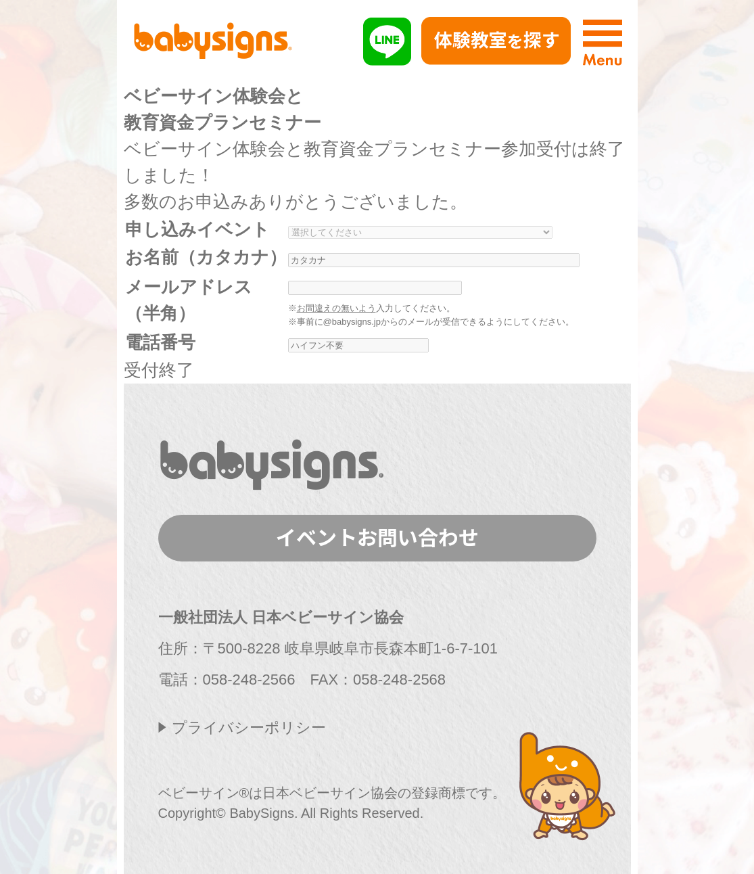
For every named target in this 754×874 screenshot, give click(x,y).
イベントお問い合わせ (377, 536)
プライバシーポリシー (249, 727)
